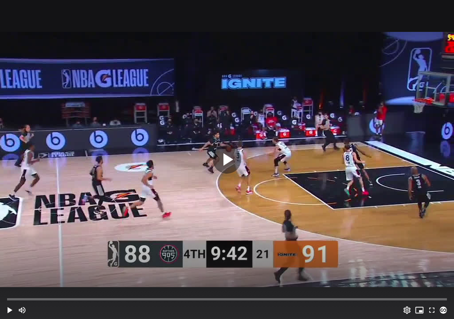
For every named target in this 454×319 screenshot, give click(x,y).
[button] (9, 310)
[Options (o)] (407, 310)
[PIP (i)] (419, 310)
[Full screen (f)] (432, 310)
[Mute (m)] (22, 310)
